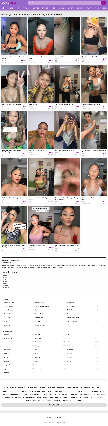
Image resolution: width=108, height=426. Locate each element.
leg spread (19, 365)
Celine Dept (19, 318)
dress (50, 391)
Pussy (89, 8)
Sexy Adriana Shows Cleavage (64, 104)
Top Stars (8, 299)
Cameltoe (80, 8)
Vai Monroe (50, 321)
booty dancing (89, 388)
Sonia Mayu (82, 310)
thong (50, 346)
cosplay (50, 353)
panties (82, 346)
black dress (101, 394)
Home (3, 8)
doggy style (19, 369)
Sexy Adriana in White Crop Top (91, 104)
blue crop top (63, 394)
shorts (82, 338)
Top (18, 8)
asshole (82, 357)
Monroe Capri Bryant (82, 318)
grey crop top (14, 391)
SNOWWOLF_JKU (19, 302)
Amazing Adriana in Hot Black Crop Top (93, 57)
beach (5, 391)
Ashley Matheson (19, 306)
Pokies (97, 8)
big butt (50, 357)
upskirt (50, 361)
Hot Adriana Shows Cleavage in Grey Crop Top (94, 151)
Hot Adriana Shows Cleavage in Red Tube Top (13, 198)
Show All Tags (54, 405)
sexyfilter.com (52, 422)
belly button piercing (33, 394)
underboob (19, 350)
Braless (45, 8)
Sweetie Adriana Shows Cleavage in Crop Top (67, 246)
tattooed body (55, 397)
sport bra (47, 394)
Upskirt (70, 8)
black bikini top (85, 394)
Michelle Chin (19, 314)
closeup (50, 365)
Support (58, 417)
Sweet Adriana (33, 104)
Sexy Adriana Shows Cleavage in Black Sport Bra (13, 57)
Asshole (61, 8)
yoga (82, 365)
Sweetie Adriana (60, 57)
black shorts (84, 397)
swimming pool (34, 391)
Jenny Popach (82, 306)
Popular (25, 8)
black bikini (59, 391)
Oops (53, 8)
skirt (82, 342)
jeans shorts (32, 388)
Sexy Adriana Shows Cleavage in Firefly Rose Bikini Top (66, 198)
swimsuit (87, 391)
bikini (82, 334)
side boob (19, 353)
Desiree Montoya (50, 325)
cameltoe (19, 361)
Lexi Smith (19, 325)
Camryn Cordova (82, 321)
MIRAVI (19, 321)
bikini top (73, 394)
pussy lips (19, 373)
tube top (23, 391)
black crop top (96, 397)
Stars (11, 8)
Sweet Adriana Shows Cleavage (38, 150)
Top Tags (8, 331)
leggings (82, 353)
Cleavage (35, 8)
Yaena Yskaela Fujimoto (50, 306)
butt (50, 342)
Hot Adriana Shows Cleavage (37, 245)
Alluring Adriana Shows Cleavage (11, 104)
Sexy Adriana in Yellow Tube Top (38, 198)
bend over (82, 350)
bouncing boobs (19, 342)
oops (82, 369)
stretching (50, 369)
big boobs (50, 338)
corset (72, 400)
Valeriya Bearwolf (50, 318)
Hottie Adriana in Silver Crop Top (64, 150)
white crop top (38, 401)
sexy (44, 391)
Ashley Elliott (82, 302)
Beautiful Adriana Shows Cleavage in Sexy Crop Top (12, 151)
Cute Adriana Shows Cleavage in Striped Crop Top (13, 246)
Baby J (50, 310)
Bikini (105, 8)
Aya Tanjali (82, 314)
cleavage (19, 334)
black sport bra (70, 391)
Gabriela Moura (50, 302)
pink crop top (77, 388)
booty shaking (19, 338)
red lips (65, 400)
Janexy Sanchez (19, 310)
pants (69, 388)
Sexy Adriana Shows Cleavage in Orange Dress (40, 57)
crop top (50, 334)
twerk (19, 346)
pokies (82, 361)
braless (19, 357)
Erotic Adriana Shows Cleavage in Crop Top (93, 198)
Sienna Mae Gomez (50, 314)
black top (42, 388)
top (93, 394)
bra (50, 350)
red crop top (9, 397)
